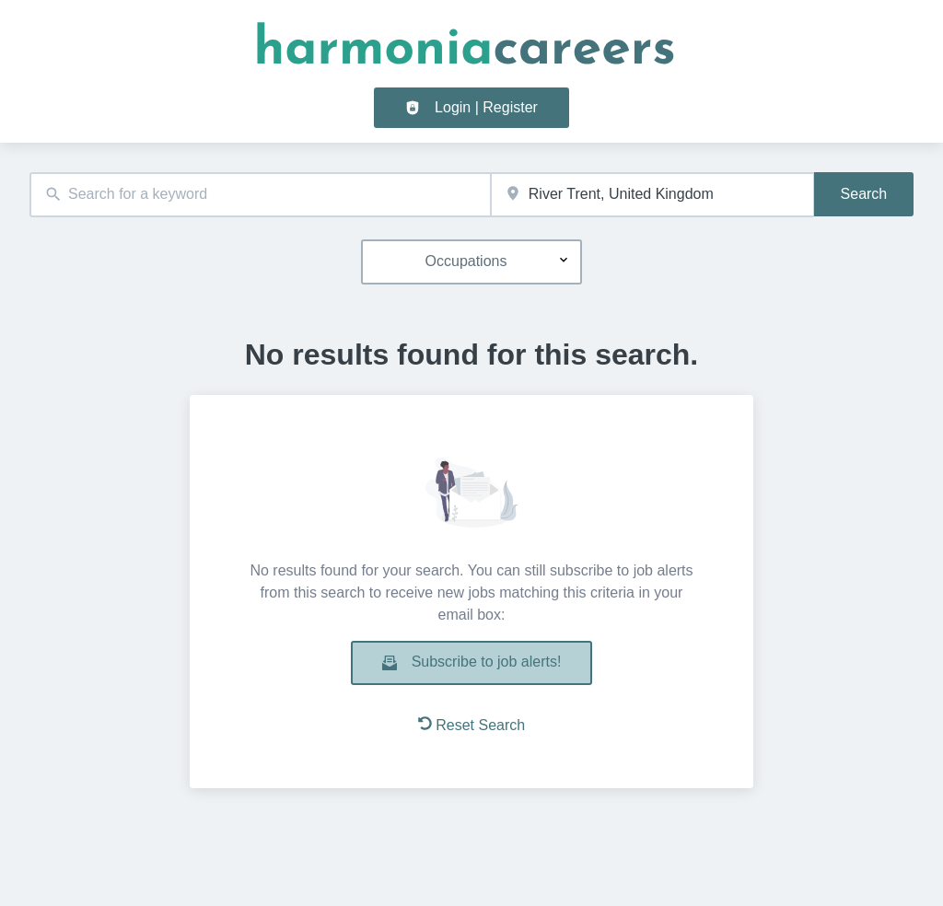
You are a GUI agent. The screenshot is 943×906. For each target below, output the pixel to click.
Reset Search (471, 724)
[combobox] (260, 194)
